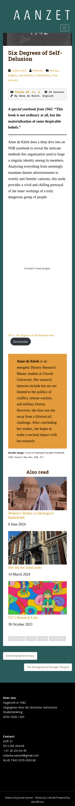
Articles (54, 70)
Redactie (37, 70)
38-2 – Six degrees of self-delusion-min (31, 335)
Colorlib (51, 797)
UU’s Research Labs (37, 600)
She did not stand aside (37, 550)
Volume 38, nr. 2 (27, 92)
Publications (42, 75)
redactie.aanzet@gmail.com (21, 755)
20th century (17, 638)
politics (43, 638)
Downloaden (20, 341)
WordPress (37, 802)
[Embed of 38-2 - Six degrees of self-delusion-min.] (37, 268)
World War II (57, 638)
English (12, 75)
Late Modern (26, 75)
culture (31, 638)
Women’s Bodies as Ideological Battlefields (37, 498)
